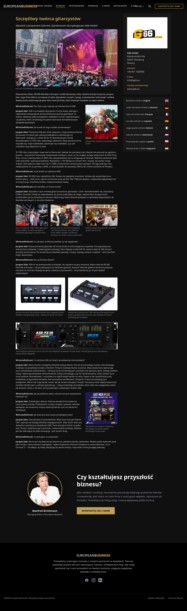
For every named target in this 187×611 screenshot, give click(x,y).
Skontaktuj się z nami (169, 6)
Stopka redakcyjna (156, 598)
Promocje (93, 6)
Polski (139, 6)
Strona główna (44, 6)
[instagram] (93, 580)
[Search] (149, 6)
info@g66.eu (133, 80)
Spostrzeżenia (76, 6)
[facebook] (87, 580)
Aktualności (120, 6)
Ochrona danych (175, 598)
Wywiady (60, 6)
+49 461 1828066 (135, 71)
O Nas (134, 6)
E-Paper (106, 6)
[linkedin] (100, 580)
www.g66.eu (133, 88)
